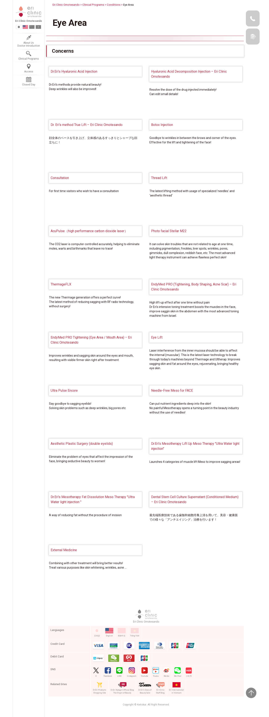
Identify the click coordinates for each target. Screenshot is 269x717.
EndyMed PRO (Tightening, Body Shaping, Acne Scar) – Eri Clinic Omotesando (193, 286)
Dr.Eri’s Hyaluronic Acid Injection (74, 71)
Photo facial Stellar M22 (169, 231)
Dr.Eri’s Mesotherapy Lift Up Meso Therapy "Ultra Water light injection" (195, 446)
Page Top (251, 693)
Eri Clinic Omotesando (66, 4)
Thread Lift (159, 178)
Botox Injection (162, 125)
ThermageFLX (61, 284)
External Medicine (64, 550)
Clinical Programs (93, 4)
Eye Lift (156, 337)
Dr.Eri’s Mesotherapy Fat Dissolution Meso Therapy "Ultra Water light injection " (93, 499)
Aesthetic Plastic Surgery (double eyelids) (82, 444)
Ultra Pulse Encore (64, 391)
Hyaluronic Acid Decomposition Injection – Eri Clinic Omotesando (189, 74)
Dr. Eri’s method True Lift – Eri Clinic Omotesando (87, 125)
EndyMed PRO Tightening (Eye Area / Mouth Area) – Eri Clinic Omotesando (91, 339)
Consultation (60, 178)
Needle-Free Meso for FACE (172, 391)
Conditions (113, 4)
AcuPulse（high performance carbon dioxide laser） (89, 231)
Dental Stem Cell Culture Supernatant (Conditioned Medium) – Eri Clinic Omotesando (195, 499)
